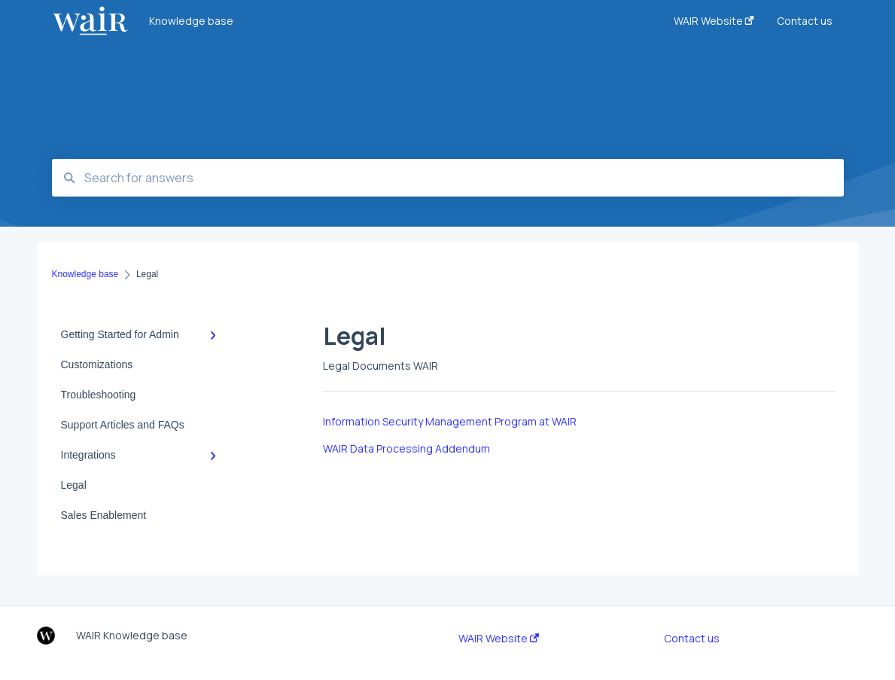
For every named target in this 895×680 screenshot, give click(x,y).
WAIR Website (498, 639)
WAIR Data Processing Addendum (406, 448)
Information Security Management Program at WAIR (450, 421)
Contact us (692, 639)
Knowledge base (191, 21)
